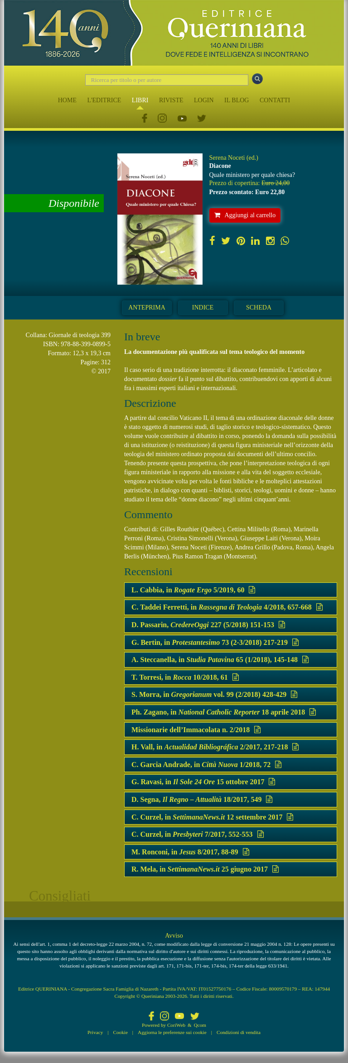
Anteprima (146, 307)
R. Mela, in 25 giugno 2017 (205, 869)
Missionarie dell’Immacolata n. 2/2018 (196, 730)
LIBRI (140, 100)
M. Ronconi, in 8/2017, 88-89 (190, 852)
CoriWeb (176, 1025)
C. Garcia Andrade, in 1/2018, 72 (206, 764)
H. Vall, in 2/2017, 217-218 (215, 747)
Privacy (95, 1032)
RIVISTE (171, 100)
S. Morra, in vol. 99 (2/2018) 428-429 (214, 694)
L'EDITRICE (104, 100)
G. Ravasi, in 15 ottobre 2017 (203, 782)
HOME (67, 100)
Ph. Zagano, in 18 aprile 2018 (223, 712)
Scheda (258, 307)
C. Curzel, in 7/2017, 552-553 (197, 834)
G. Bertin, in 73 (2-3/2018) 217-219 (215, 642)
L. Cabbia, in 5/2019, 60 (193, 590)
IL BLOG (236, 100)
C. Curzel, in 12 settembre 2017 (212, 817)
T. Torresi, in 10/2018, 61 (185, 677)
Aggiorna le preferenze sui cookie (172, 1032)
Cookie (120, 1032)
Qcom (200, 1025)
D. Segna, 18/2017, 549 (201, 799)
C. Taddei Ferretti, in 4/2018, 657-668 (227, 607)
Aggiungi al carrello (245, 215)
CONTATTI (275, 100)
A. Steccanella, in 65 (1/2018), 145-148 (220, 659)
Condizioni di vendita (239, 1032)
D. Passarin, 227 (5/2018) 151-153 (208, 625)
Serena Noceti (227, 157)
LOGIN (204, 100)
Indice (202, 307)
